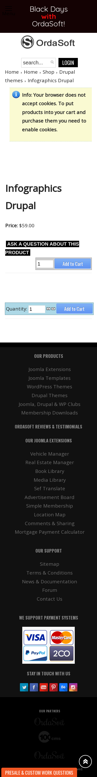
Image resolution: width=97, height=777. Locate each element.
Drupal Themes (50, 395)
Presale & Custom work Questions (39, 772)
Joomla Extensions (49, 369)
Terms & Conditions (49, 572)
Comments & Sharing (49, 523)
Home (12, 72)
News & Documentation (49, 581)
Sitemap (49, 564)
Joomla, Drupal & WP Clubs (49, 404)
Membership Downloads (49, 412)
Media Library (50, 480)
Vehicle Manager (49, 453)
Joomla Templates (49, 378)
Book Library (49, 471)
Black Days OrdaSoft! (48, 16)
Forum (49, 590)
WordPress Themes (49, 386)
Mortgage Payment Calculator (50, 532)
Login (68, 62)
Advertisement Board (49, 497)
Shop (48, 72)
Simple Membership (49, 505)
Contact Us (49, 598)
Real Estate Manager (49, 462)
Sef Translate (49, 488)
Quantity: (17, 309)
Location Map (49, 514)
